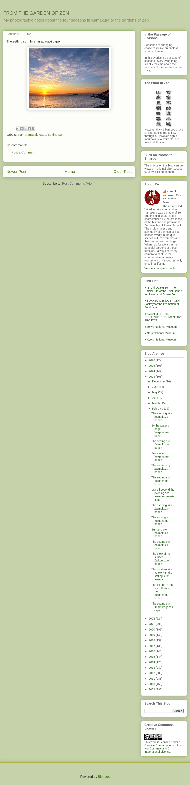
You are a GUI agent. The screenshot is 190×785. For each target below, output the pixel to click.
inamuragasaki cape (32, 134)
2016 (152, 651)
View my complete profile (159, 268)
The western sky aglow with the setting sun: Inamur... (161, 574)
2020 (152, 629)
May (155, 392)
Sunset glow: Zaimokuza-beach (160, 533)
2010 (152, 684)
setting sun (55, 134)
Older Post (122, 171)
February (158, 408)
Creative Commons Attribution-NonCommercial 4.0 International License (163, 748)
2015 (152, 656)
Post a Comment (23, 152)
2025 (152, 365)
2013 (152, 667)
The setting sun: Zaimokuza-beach (161, 444)
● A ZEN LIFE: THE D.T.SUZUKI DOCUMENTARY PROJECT (163, 317)
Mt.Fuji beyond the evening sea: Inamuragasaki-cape (162, 494)
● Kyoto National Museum (160, 339)
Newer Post (16, 171)
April (155, 397)
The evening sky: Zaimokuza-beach (162, 417)
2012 (152, 673)
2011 (152, 678)
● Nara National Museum (160, 333)
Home (70, 171)
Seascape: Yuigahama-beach (160, 457)
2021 (152, 624)
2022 (152, 618)
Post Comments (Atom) (78, 183)
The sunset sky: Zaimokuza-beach (161, 469)
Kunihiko (173, 191)
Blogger (103, 776)
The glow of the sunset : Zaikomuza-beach (161, 558)
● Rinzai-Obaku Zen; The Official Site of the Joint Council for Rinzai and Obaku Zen (163, 291)
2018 (152, 640)
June (155, 386)
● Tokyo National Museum (160, 326)
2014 (152, 662)
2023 (152, 376)
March (156, 403)
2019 (152, 635)
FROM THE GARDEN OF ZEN (36, 13)
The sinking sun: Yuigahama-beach (161, 521)
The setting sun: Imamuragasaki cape (162, 607)
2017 (152, 645)
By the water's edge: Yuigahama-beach (160, 430)
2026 (152, 360)
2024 (152, 371)
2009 (152, 689)
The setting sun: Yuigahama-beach (161, 481)
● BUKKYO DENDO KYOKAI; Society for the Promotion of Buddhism (162, 304)
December (159, 381)
